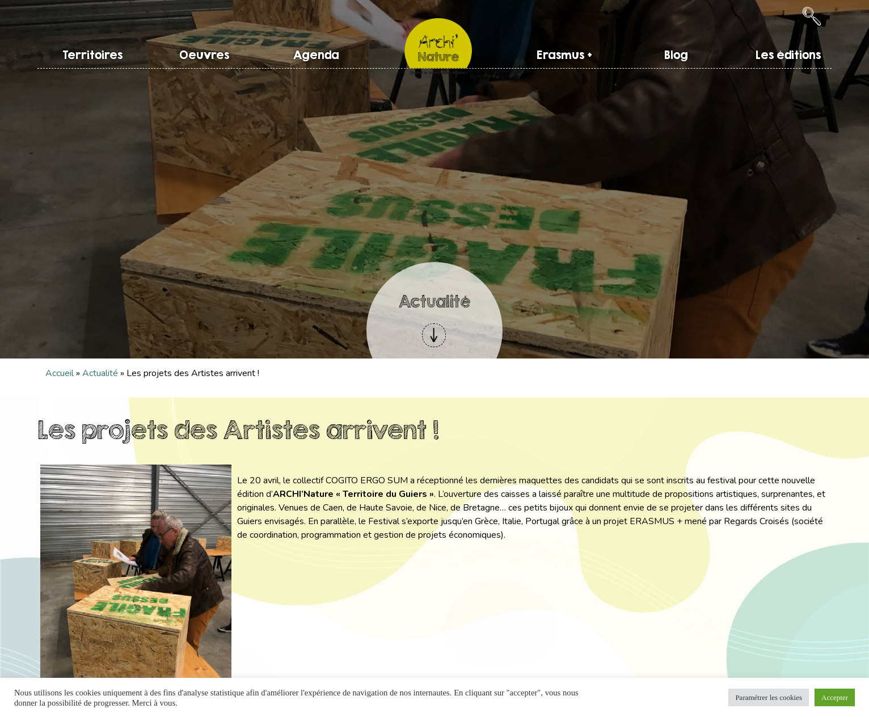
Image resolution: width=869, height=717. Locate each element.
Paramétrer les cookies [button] (768, 697)
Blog (676, 54)
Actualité (100, 373)
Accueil (59, 373)
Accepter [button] (834, 697)
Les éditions (788, 54)
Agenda (316, 54)
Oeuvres (204, 54)
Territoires (92, 54)
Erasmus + (564, 54)
